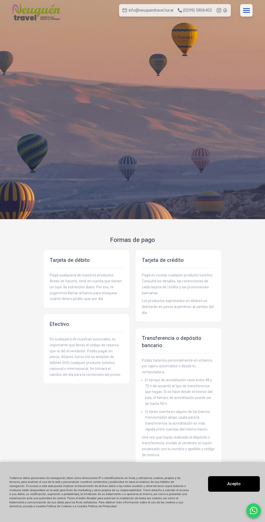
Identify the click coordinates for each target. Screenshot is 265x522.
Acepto (234, 483)
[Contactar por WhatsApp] (253, 510)
